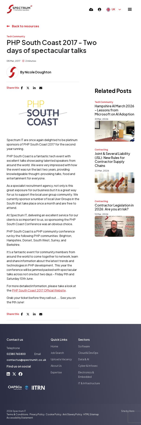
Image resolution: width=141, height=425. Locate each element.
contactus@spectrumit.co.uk (26, 359)
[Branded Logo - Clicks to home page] (20, 9)
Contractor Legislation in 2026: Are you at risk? (114, 207)
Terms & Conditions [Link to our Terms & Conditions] (17, 414)
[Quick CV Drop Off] (91, 9)
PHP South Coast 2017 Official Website (39, 290)
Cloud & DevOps (88, 352)
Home (54, 346)
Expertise (56, 372)
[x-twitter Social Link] (14, 373)
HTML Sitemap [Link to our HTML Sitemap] (91, 414)
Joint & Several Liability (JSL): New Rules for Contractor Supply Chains (112, 159)
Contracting (101, 149)
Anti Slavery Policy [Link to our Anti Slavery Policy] (72, 414)
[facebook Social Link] (20, 373)
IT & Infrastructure (89, 383)
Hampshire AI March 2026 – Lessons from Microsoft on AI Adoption (114, 110)
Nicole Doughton (38, 72)
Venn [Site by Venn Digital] (131, 411)
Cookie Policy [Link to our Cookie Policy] (53, 414)
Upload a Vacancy (61, 359)
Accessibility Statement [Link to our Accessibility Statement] (20, 417)
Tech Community (16, 36)
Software (84, 346)
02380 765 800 (16, 353)
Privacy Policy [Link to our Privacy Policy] (37, 414)
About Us (56, 365)
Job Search (57, 352)
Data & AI (83, 359)
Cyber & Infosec (88, 365)
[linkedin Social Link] (8, 373)
